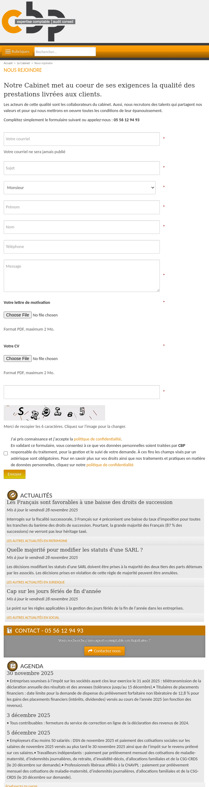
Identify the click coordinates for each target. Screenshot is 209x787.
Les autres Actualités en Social (33, 617)
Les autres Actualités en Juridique (36, 582)
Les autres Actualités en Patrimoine (37, 541)
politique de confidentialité (97, 439)
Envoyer (15, 474)
